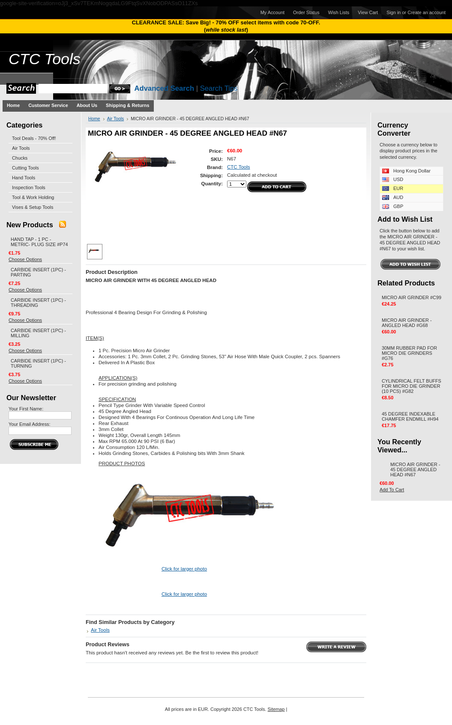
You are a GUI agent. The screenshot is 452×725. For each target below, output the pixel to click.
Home (94, 118)
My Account (272, 12)
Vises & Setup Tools (32, 207)
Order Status (306, 12)
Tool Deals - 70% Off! (34, 138)
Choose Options (25, 259)
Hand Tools (23, 177)
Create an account (426, 12)
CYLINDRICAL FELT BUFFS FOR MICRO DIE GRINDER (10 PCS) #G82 (411, 386)
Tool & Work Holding (33, 197)
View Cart (368, 12)
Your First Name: (26, 408)
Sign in (393, 12)
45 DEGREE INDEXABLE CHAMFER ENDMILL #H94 (410, 416)
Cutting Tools (25, 167)
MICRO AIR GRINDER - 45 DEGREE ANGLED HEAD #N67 (415, 469)
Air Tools (21, 148)
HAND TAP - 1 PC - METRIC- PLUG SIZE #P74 (39, 242)
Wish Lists (339, 12)
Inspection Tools (28, 187)
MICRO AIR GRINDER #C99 (411, 297)
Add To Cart (392, 489)
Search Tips (219, 88)
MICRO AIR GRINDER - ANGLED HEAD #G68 (407, 323)
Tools (45, 59)
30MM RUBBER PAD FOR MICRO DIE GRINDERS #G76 (409, 353)
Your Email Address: (30, 424)
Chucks (19, 157)
